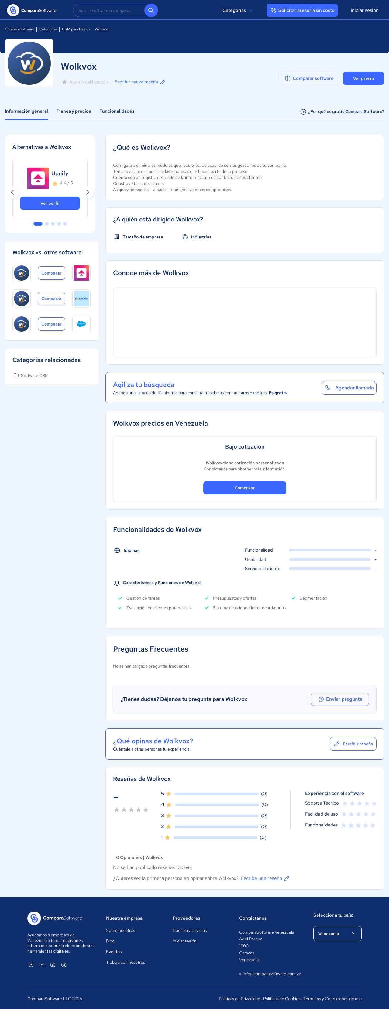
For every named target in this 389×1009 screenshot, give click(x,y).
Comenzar (245, 488)
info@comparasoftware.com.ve (270, 974)
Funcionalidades (116, 111)
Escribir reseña (353, 743)
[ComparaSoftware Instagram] (63, 964)
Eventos (114, 951)
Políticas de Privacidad (239, 998)
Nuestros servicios (190, 930)
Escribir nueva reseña (141, 82)
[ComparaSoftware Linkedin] (31, 964)
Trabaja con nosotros (125, 962)
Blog (110, 941)
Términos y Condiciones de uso (332, 998)
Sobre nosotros (120, 930)
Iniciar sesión (365, 10)
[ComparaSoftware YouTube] (42, 964)
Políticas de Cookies (281, 998)
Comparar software (309, 78)
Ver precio (363, 78)
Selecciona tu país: (333, 915)
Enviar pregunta (341, 699)
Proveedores (186, 918)
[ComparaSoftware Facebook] (53, 964)
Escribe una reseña (266, 878)
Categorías (238, 10)
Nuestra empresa (124, 918)
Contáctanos (253, 918)
